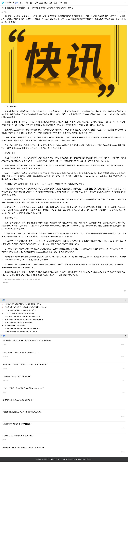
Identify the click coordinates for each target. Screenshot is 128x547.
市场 (60, 3)
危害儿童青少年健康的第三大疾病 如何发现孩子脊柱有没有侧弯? (25, 307)
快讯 (55, 3)
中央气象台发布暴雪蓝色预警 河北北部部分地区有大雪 (22, 316)
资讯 (21, 3)
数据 (65, 3)
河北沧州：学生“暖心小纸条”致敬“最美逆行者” (20, 313)
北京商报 (3, 12)
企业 (41, 3)
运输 (50, 3)
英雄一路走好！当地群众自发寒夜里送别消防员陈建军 (22, 328)
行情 (26, 3)
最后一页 (6, 282)
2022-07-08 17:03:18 (121, 12)
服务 (31, 3)
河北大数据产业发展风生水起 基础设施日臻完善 (20, 310)
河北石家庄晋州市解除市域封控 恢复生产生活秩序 (21, 331)
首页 (16, 3)
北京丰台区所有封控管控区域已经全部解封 (18, 322)
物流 (45, 3)
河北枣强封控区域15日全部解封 (15, 325)
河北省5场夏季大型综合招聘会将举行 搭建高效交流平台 (23, 304)
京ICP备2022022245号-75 (69, 459)
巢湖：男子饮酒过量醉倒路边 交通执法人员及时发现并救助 (24, 319)
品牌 (36, 3)
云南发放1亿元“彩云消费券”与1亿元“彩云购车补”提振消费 (21, 279)
